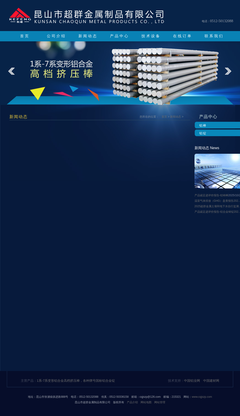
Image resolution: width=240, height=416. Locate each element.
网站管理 (159, 402)
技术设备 (151, 36)
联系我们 (214, 36)
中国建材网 (211, 380)
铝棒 (203, 125)
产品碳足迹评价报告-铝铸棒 (211, 195)
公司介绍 (56, 36)
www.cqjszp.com (202, 396)
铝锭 (203, 133)
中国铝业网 (192, 380)
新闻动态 (88, 36)
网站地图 (146, 402)
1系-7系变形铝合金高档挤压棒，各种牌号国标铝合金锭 (76, 380)
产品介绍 (132, 402)
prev (14, 74)
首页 (25, 36)
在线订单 (182, 36)
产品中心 (119, 36)
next (231, 74)
